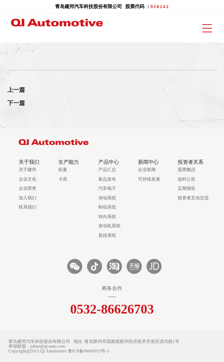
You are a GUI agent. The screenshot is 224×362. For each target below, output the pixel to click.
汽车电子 (107, 188)
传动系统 (107, 198)
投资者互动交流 (191, 198)
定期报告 (186, 188)
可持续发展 (149, 179)
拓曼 (62, 169)
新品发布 (107, 179)
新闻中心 (148, 162)
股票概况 (186, 169)
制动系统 (107, 207)
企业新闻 (147, 169)
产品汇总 (107, 169)
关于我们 (29, 162)
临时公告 (186, 179)
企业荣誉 (27, 188)
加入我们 (27, 198)
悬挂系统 (107, 235)
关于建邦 (27, 169)
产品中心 (108, 162)
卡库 (62, 179)
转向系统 (107, 216)
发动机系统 (109, 226)
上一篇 (16, 90)
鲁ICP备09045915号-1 (88, 351)
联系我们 (27, 207)
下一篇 (16, 103)
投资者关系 (190, 162)
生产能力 (68, 162)
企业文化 (27, 179)
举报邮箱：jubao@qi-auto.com (36, 346)
